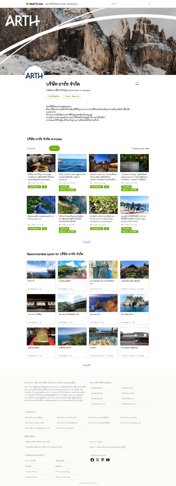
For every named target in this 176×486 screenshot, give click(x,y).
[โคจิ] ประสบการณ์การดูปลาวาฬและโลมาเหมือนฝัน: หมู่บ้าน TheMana (72, 177)
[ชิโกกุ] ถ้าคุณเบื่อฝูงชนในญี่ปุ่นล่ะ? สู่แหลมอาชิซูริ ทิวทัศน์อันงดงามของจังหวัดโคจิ (71, 219)
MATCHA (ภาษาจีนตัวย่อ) (67, 423)
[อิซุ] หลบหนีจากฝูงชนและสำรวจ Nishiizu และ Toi (41, 217)
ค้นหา (54, 148)
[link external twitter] (98, 460)
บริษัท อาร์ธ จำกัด (37, 183)
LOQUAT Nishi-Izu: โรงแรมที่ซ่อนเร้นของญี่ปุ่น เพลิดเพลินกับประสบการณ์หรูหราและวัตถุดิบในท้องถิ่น (103, 178)
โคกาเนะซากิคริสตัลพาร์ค (69, 314)
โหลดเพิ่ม (87, 242)
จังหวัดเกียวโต (96, 393)
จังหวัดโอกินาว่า (128, 398)
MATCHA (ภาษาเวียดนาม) (130, 423)
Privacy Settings (63, 471)
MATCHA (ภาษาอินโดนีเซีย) (99, 423)
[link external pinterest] (103, 460)
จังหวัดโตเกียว (54, 96)
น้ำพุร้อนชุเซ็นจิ (65, 281)
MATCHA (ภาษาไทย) (128, 417)
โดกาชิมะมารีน (127, 314)
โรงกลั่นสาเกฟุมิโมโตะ (129, 347)
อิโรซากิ (31, 281)
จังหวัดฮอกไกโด (128, 393)
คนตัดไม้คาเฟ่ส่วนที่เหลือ (130, 281)
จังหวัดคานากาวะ (98, 404)
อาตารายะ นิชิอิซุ (35, 314)
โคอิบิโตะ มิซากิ (65, 347)
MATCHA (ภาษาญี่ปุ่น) (34, 417)
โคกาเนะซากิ (95, 314)
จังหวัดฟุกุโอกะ (97, 398)
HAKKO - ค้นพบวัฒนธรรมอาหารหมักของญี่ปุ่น (107, 447)
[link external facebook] (93, 460)
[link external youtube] (108, 460)
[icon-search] (149, 4)
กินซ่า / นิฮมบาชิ (72, 96)
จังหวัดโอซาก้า (127, 388)
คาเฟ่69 (93, 347)
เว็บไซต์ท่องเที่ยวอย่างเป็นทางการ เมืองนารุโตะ (44, 447)
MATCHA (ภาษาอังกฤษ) (66, 417)
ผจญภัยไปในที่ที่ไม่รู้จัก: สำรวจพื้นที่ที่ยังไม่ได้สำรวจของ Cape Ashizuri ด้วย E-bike (133, 219)
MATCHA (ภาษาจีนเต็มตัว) (99, 417)
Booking (87, 4)
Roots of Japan (95, 441)
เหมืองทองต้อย (33, 347)
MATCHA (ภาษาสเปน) (65, 428)
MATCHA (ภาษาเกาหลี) (34, 423)
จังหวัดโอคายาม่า (128, 404)
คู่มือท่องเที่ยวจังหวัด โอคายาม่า (38, 441)
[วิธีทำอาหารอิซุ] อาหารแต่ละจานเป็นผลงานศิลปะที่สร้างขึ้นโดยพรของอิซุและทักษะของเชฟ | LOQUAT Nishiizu (41, 178)
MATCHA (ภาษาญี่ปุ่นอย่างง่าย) (37, 428)
